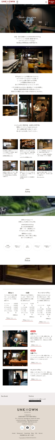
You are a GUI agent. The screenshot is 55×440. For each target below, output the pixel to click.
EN (17, 3)
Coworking (27, 433)
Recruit (40, 433)
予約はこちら (9, 318)
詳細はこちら (42, 322)
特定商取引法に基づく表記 (27, 435)
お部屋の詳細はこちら (8, 155)
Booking (51, 2)
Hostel (13, 433)
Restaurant (20, 433)
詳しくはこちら (40, 177)
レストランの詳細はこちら (26, 157)
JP (17, 1)
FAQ (36, 433)
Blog (32, 433)
